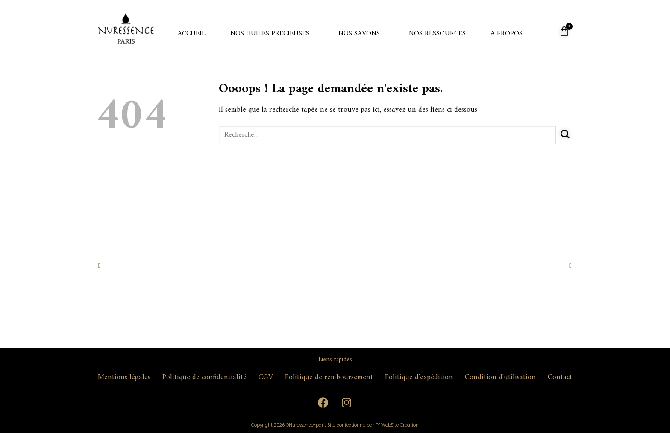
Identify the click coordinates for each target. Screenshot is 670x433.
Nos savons (359, 34)
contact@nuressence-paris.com (172, 395)
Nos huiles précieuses (269, 34)
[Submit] (565, 135)
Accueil (192, 34)
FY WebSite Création (397, 425)
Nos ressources (437, 34)
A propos (507, 34)
